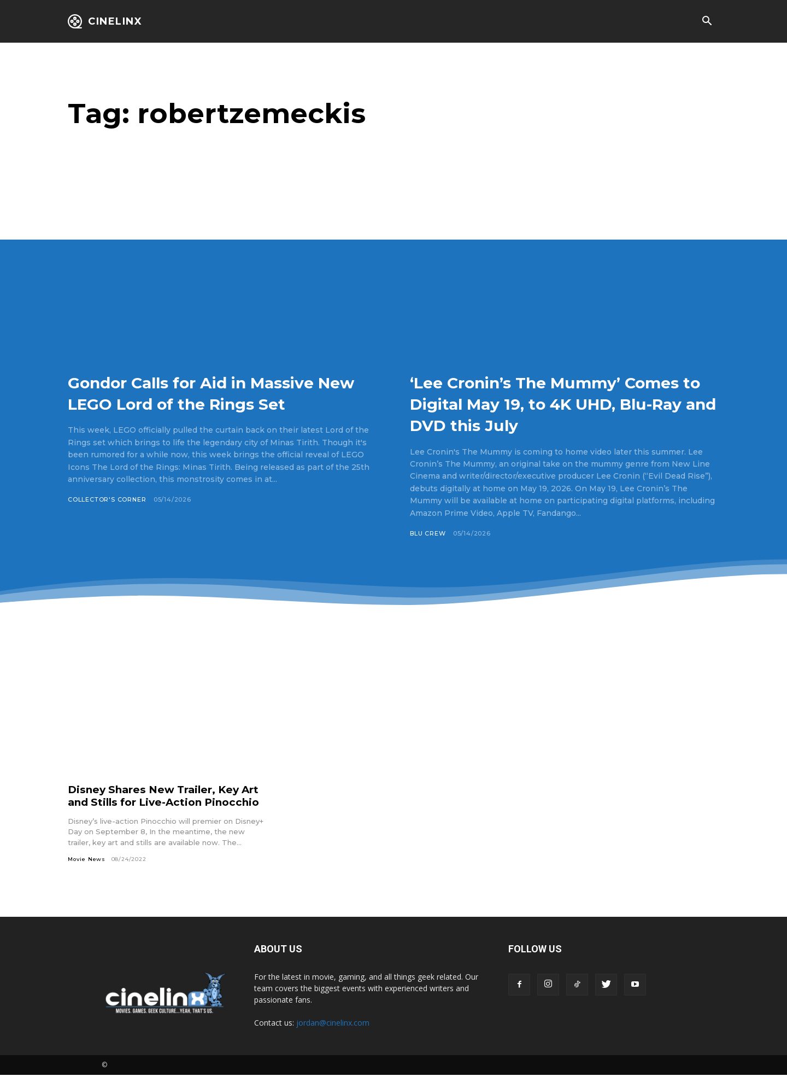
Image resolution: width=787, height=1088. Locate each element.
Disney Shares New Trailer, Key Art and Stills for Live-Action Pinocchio (158, 802)
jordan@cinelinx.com (332, 1036)
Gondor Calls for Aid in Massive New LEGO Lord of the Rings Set (218, 403)
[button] (706, 21)
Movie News (87, 871)
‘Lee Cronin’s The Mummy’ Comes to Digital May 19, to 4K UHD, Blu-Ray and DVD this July (564, 403)
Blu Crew (428, 533)
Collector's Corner (107, 521)
